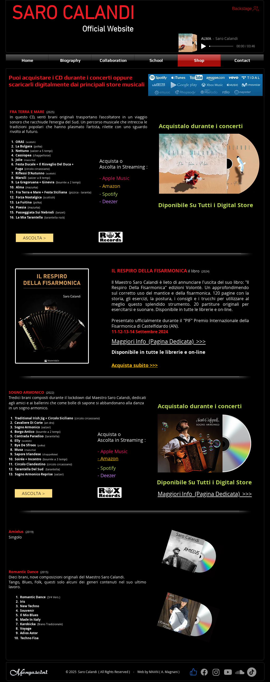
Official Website (107, 29)
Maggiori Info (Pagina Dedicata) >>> (205, 494)
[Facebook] (204, 672)
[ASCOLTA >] (34, 238)
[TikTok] (251, 672)
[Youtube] (228, 672)
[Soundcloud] (239, 672)
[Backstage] (246, 8)
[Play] (203, 46)
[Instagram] (216, 672)
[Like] (193, 671)
